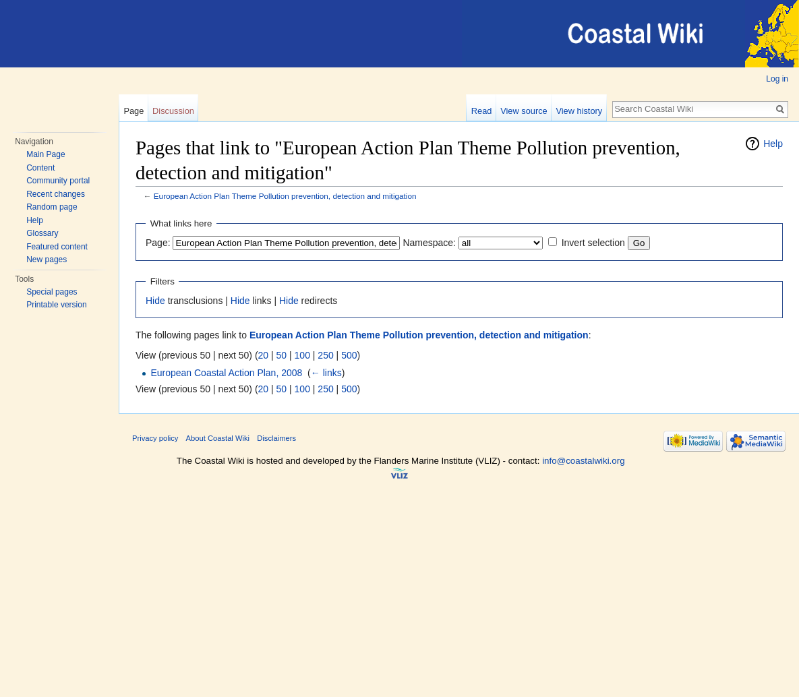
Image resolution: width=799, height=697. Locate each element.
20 (263, 355)
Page (133, 111)
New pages (46, 259)
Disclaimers (276, 438)
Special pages (51, 292)
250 (325, 355)
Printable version (56, 304)
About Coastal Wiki (218, 438)
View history (579, 111)
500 (349, 355)
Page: (158, 242)
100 (302, 355)
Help (34, 220)
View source (523, 111)
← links (326, 372)
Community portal (58, 180)
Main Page (45, 154)
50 (281, 355)
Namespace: (429, 242)
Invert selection (593, 242)
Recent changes (55, 194)
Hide (155, 300)
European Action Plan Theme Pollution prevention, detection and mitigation (285, 195)
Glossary (42, 233)
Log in (777, 79)
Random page (51, 207)
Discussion (173, 111)
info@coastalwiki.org (583, 461)
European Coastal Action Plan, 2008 (226, 372)
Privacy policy (155, 438)
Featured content (57, 246)
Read (481, 111)
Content (40, 168)
